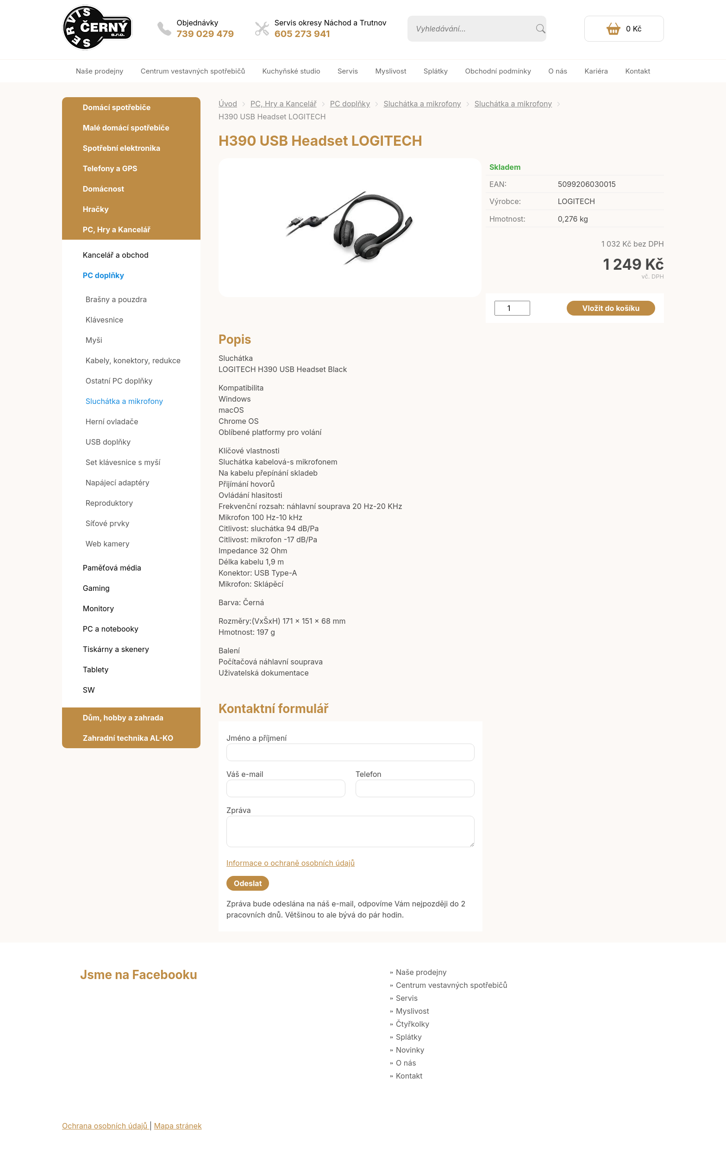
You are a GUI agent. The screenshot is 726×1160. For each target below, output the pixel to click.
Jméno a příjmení (256, 738)
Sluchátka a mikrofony (422, 103)
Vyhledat (541, 28)
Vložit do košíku (611, 308)
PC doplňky (350, 103)
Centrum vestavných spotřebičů (451, 985)
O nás (406, 1062)
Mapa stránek (178, 1125)
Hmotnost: (507, 218)
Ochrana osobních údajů (106, 1125)
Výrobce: (505, 201)
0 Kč (634, 28)
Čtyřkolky (412, 1024)
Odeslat (248, 883)
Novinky (410, 1050)
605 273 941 (302, 33)
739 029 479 (205, 33)
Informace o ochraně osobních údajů (290, 863)
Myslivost (412, 1011)
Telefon (369, 774)
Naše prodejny (421, 972)
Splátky (409, 1037)
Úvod (228, 103)
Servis (407, 998)
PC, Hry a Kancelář (283, 103)
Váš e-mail (244, 774)
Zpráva (238, 810)
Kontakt (409, 1075)
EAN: (498, 184)
